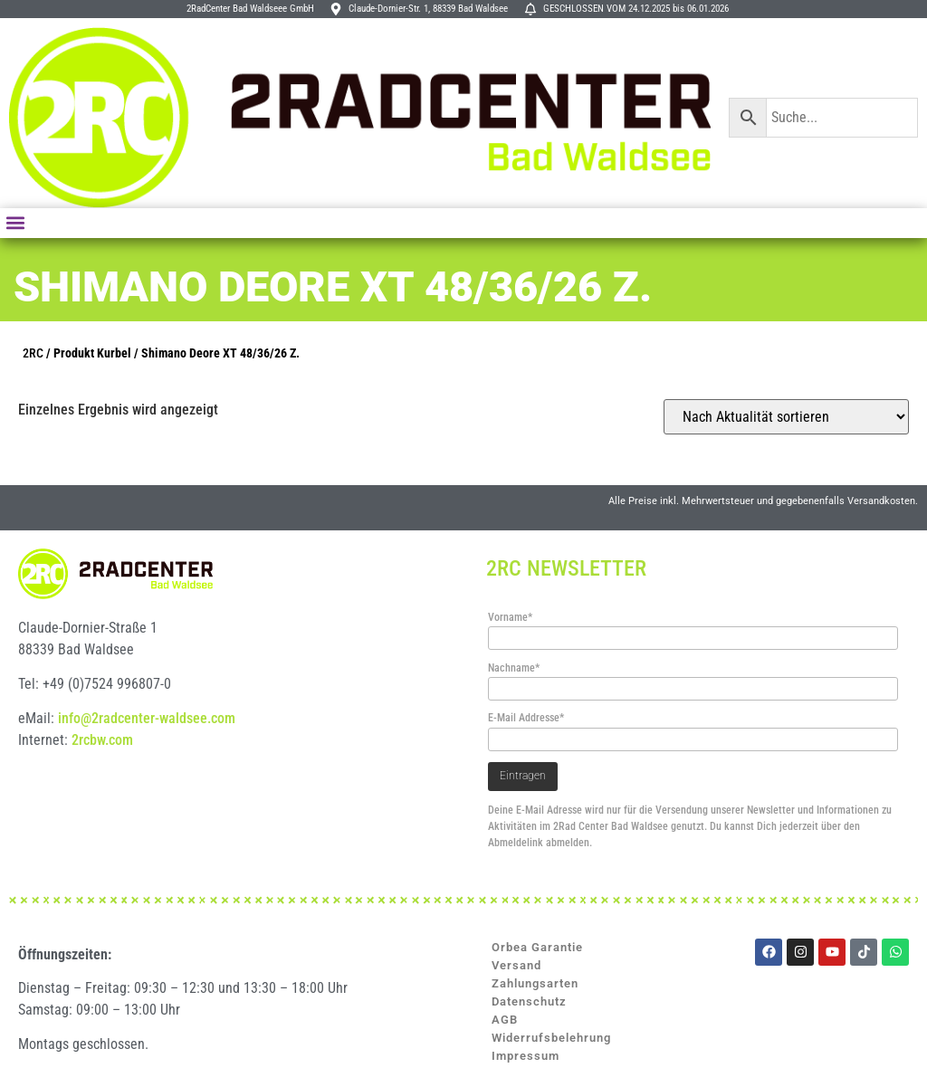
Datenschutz (529, 1001)
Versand (516, 965)
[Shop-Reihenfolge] (786, 416)
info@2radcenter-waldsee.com (146, 718)
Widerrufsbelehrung (551, 1037)
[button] (15, 223)
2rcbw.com (102, 740)
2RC (33, 353)
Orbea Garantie (537, 947)
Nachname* (514, 668)
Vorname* (510, 617)
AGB (505, 1019)
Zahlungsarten (535, 983)
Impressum (525, 1056)
